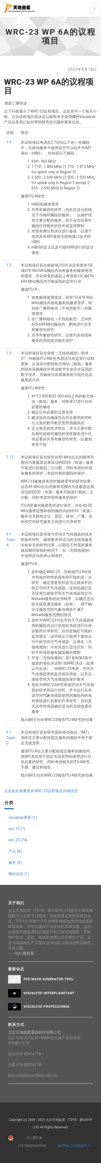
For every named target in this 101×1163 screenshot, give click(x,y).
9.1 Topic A (10, 539)
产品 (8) (15, 851)
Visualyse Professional (46, 1006)
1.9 (8, 353)
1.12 (9, 457)
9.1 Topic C (10, 737)
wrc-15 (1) (16, 829)
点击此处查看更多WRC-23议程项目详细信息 (41, 791)
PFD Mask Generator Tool (48, 979)
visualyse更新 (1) (22, 817)
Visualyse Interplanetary (49, 993)
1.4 (8, 142)
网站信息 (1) (18, 874)
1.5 (8, 265)
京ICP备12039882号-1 (72, 1146)
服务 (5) (15, 862)
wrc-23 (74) (17, 840)
